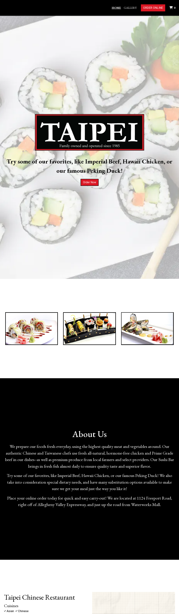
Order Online (153, 7)
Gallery (130, 8)
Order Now (89, 182)
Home (116, 8)
